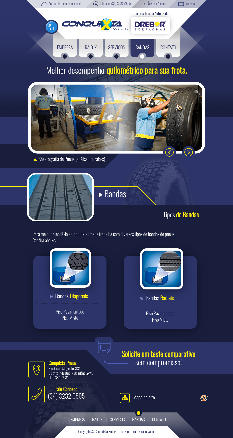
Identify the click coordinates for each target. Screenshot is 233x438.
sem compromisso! (158, 359)
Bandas (71, 296)
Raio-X (97, 420)
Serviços (117, 420)
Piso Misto (70, 318)
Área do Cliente (156, 4)
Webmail (190, 4)
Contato (159, 420)
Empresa (78, 420)
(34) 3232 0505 (121, 4)
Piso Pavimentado (70, 312)
